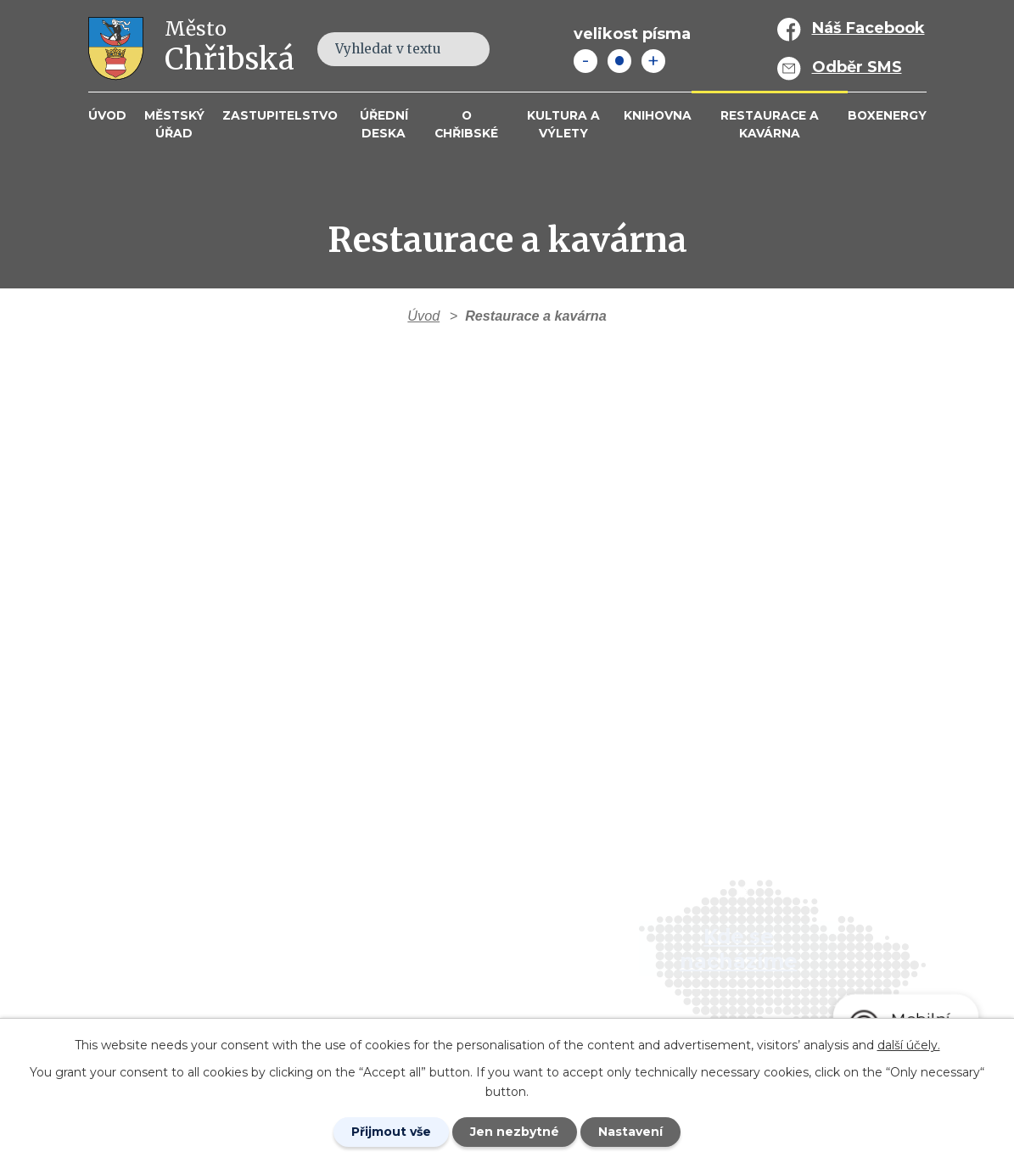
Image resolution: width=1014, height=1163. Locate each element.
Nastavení (630, 1131)
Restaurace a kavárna (769, 124)
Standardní (619, 61)
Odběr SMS (857, 67)
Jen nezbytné (514, 1131)
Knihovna (658, 115)
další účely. (908, 1045)
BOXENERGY (887, 115)
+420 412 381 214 (419, 917)
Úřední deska (384, 124)
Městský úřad (174, 124)
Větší (653, 61)
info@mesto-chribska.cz (449, 966)
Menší (585, 61)
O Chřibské (466, 124)
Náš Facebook (868, 28)
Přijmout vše (391, 1131)
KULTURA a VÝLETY (563, 124)
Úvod (107, 115)
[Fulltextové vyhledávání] (403, 49)
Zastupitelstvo (280, 115)
